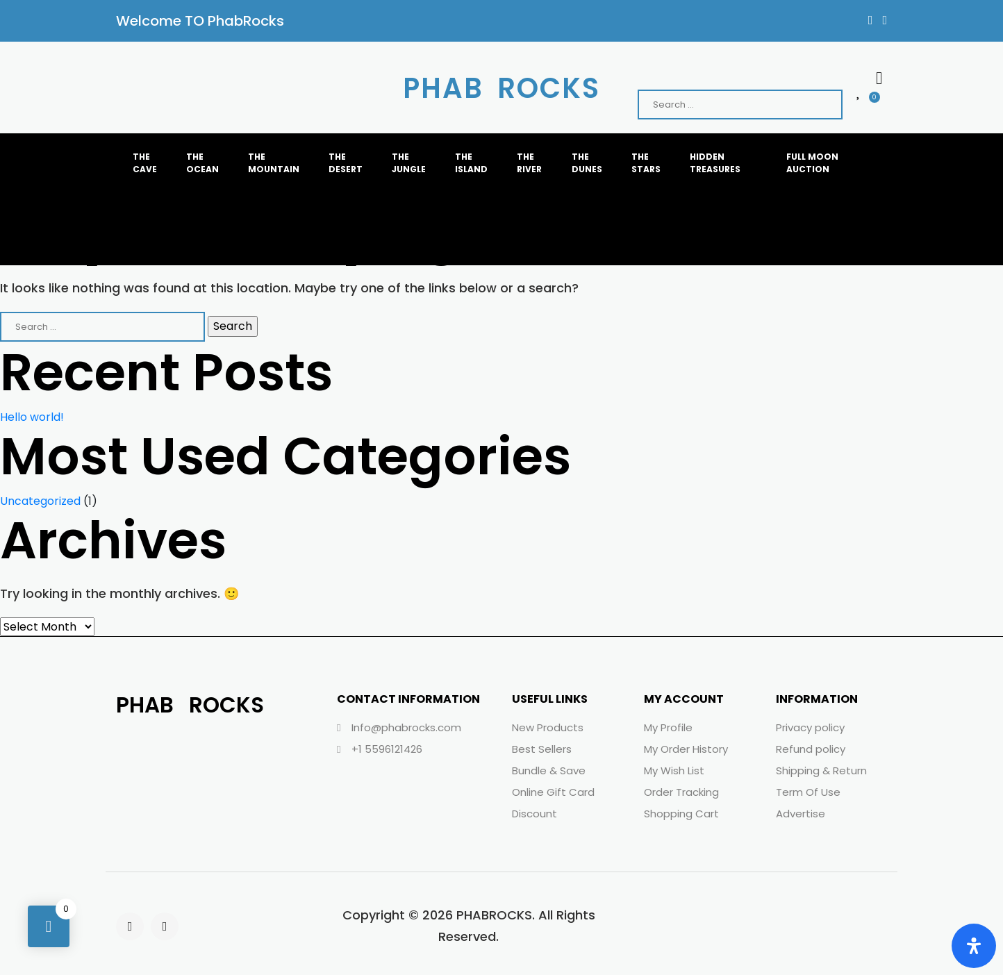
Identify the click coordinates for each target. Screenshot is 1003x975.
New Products (547, 727)
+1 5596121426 (379, 749)
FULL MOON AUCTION (812, 163)
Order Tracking (681, 792)
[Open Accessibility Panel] (974, 946)
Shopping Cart (681, 813)
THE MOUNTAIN (274, 163)
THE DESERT (346, 163)
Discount (534, 813)
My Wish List (674, 770)
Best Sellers (542, 749)
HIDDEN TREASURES (715, 163)
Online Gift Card (553, 792)
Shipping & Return (821, 770)
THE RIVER (529, 163)
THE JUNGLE (409, 163)
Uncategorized (40, 501)
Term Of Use (808, 792)
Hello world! (32, 417)
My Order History (686, 749)
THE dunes (587, 163)
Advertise (800, 813)
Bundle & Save (549, 770)
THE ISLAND (471, 163)
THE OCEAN (202, 163)
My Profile (668, 727)
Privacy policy (810, 727)
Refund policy (810, 749)
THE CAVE (145, 163)
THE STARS (646, 163)
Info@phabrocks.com (399, 727)
